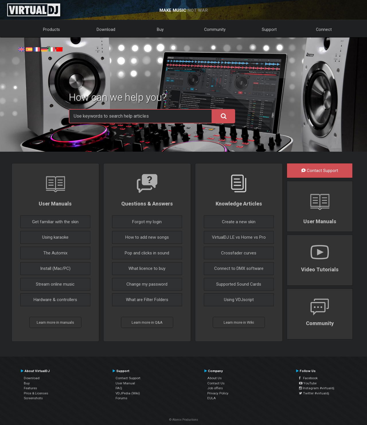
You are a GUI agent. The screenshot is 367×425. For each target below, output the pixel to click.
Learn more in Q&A (147, 322)
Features (30, 388)
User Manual (125, 383)
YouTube (308, 383)
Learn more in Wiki (239, 322)
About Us (214, 378)
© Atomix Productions (183, 420)
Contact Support (319, 170)
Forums (121, 398)
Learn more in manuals (55, 322)
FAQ (119, 388)
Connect (324, 29)
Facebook (308, 378)
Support (269, 29)
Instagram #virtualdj (316, 388)
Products (51, 29)
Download (106, 29)
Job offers (215, 388)
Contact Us (216, 383)
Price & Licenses (36, 393)
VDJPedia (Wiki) (128, 393)
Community (215, 29)
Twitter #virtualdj (314, 393)
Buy (160, 29)
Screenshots (33, 398)
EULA (211, 398)
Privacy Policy (218, 393)
